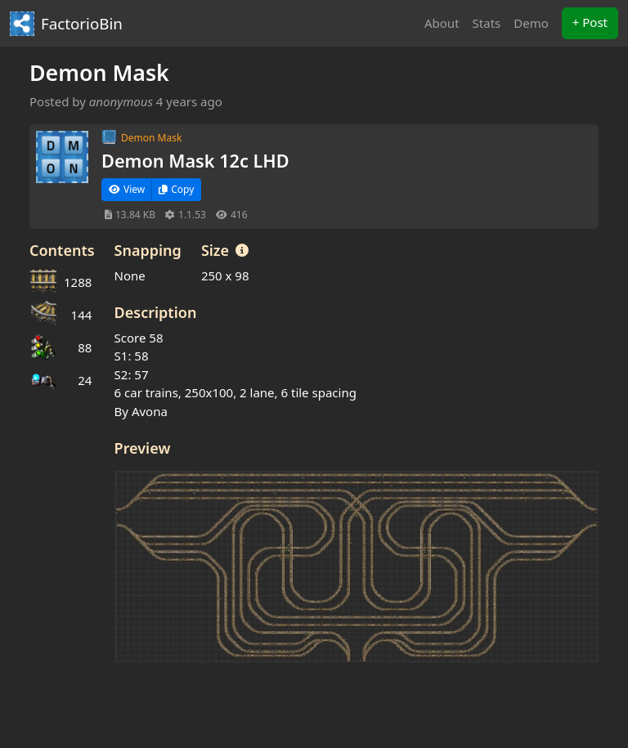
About (442, 23)
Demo (531, 23)
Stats (487, 23)
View (127, 189)
